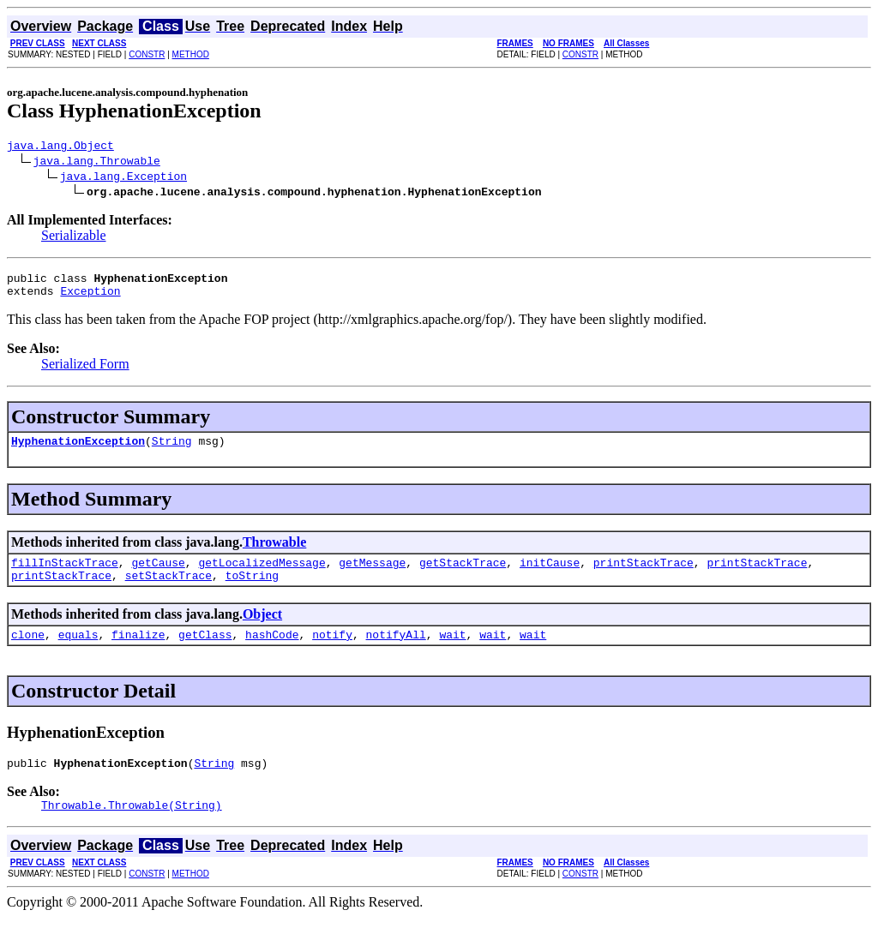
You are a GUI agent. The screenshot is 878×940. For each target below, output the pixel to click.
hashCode (271, 652)
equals (78, 652)
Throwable (274, 552)
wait (452, 652)
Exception (90, 298)
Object (262, 629)
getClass (205, 652)
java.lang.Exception (123, 178)
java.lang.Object (60, 147)
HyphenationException (78, 450)
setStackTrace (168, 590)
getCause (157, 575)
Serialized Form (85, 371)
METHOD (190, 54)
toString (252, 590)
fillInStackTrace (64, 575)
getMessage (372, 575)
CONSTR (147, 54)
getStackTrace (462, 575)
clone (28, 652)
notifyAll (396, 652)
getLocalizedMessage (261, 575)
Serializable (73, 238)
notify (332, 652)
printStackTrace (643, 575)
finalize (138, 652)
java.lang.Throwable (96, 163)
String (172, 450)
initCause (550, 575)
